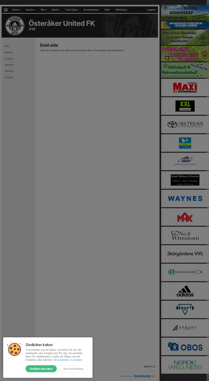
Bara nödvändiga (73, 368)
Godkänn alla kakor (41, 368)
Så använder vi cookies (68, 359)
